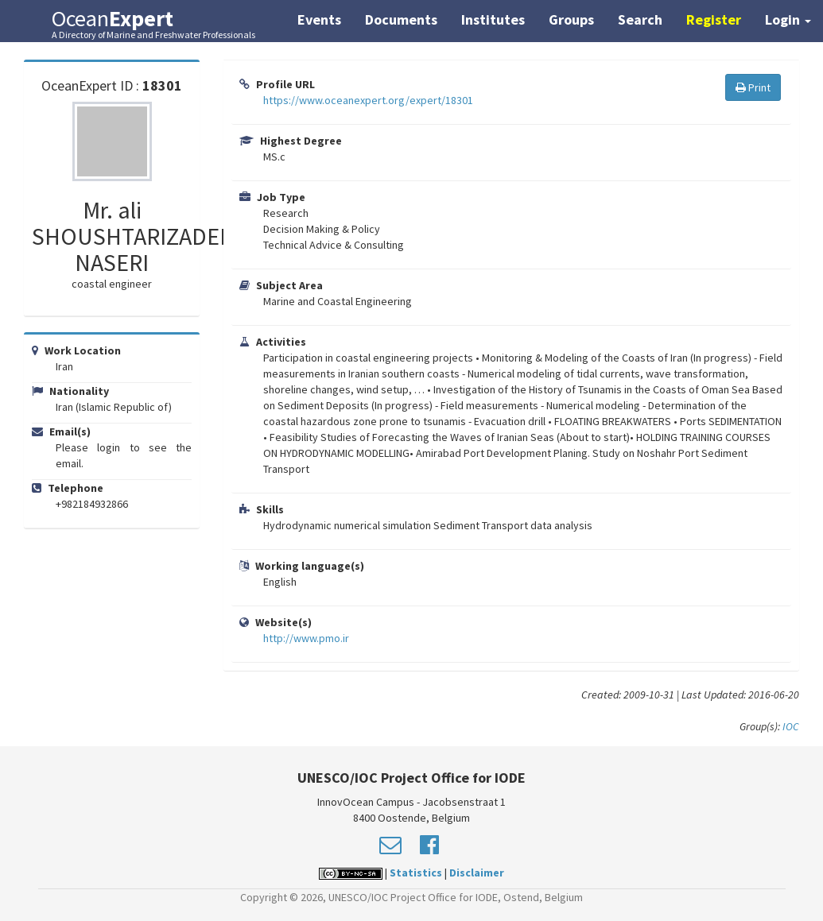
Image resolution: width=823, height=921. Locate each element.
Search (640, 19)
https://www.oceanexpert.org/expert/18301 (368, 100)
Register (713, 19)
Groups (571, 19)
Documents (401, 19)
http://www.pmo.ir (306, 638)
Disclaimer (476, 872)
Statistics (416, 872)
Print (753, 87)
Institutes (493, 19)
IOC (790, 726)
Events (319, 19)
